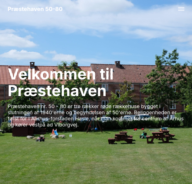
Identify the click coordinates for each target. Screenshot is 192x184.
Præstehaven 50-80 (35, 9)
